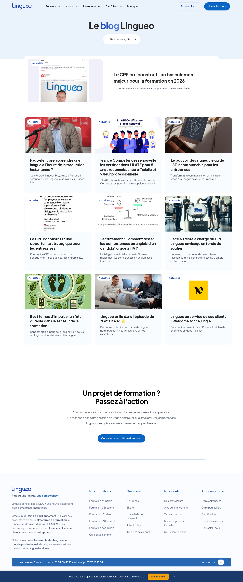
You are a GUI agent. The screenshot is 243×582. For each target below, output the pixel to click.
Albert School (135, 525)
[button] (53, 6)
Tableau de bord (173, 514)
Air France (133, 500)
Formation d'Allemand (102, 521)
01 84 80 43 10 (63, 562)
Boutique (132, 6)
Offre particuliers (211, 507)
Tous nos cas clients (138, 532)
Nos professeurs (173, 500)
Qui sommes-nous (212, 521)
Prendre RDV (158, 576)
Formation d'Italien (100, 514)
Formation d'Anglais (100, 500)
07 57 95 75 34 (95, 562)
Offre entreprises (211, 500)
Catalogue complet (100, 534)
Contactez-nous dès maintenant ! (121, 438)
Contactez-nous (210, 527)
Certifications (209, 514)
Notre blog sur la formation (174, 523)
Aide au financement (176, 507)
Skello (130, 507)
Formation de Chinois (101, 527)
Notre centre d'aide (175, 532)
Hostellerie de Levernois (135, 516)
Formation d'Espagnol (102, 507)
